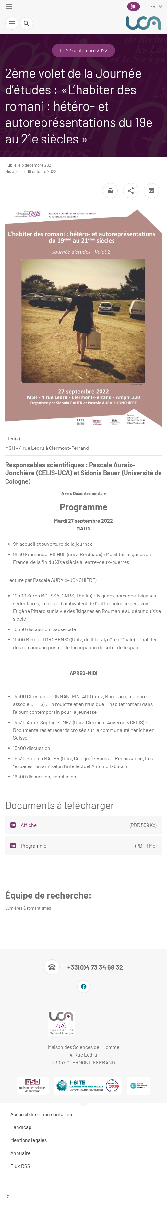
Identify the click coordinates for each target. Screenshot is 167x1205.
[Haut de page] (83, 1197)
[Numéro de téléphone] (83, 967)
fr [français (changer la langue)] (152, 6)
